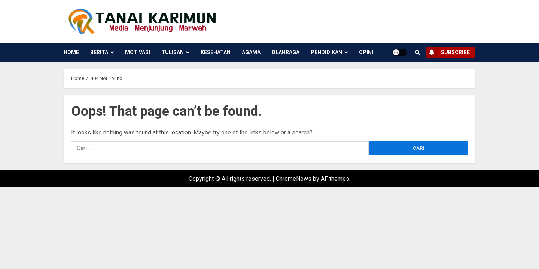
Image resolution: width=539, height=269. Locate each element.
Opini (366, 52)
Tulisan (172, 52)
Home (71, 52)
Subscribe (448, 52)
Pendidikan (326, 52)
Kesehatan (216, 52)
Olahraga (285, 52)
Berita (99, 52)
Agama (251, 52)
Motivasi (137, 52)
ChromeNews (293, 178)
